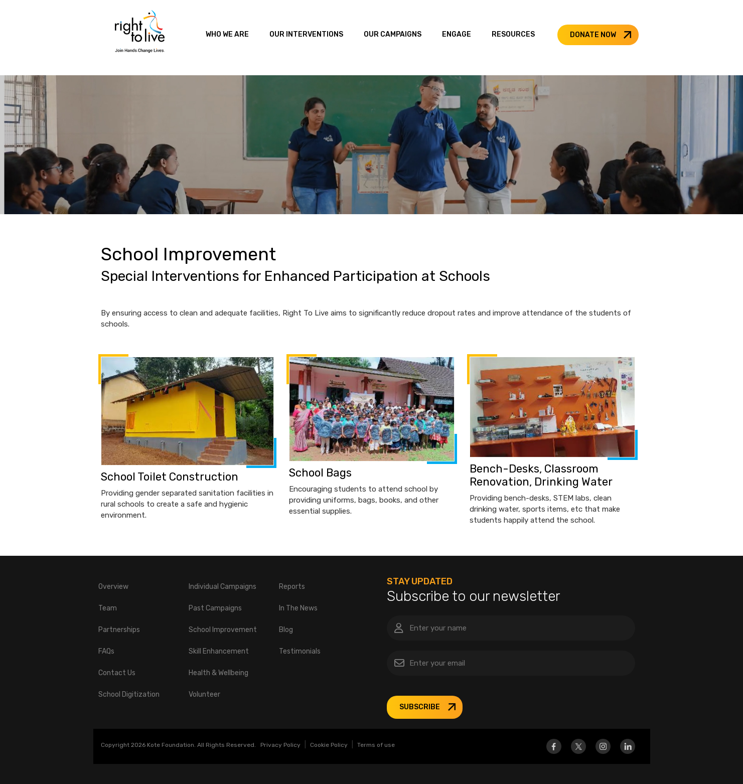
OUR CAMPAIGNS (392, 34)
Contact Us (116, 673)
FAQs (106, 651)
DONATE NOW (593, 35)
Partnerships (119, 629)
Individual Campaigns (222, 586)
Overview (113, 586)
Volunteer (204, 694)
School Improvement (223, 629)
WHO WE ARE (227, 34)
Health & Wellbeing (218, 673)
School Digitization (129, 694)
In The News (298, 608)
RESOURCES (513, 34)
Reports (292, 586)
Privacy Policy (280, 744)
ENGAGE (456, 34)
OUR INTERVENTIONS (306, 34)
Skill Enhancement (219, 651)
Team (107, 608)
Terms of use (376, 744)
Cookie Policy (329, 744)
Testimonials (300, 651)
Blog (286, 629)
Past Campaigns (215, 608)
